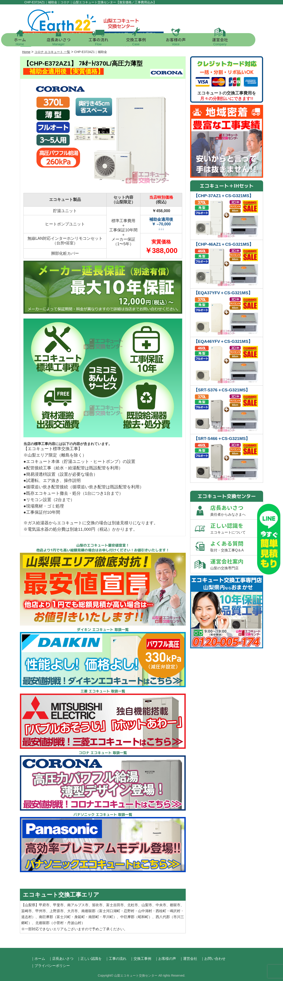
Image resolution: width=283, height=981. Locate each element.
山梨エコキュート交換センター (135, 975)
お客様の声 (189, 41)
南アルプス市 (77, 905)
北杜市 (132, 905)
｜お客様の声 (165, 958)
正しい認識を (236, 528)
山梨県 (30, 905)
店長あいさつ (72, 41)
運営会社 (233, 41)
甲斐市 (58, 905)
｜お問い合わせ (213, 958)
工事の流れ (112, 41)
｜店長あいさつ (61, 958)
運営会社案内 (236, 564)
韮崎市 (26, 911)
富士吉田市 (115, 905)
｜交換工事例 (140, 958)
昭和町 (143, 917)
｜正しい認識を (89, 958)
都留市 (175, 905)
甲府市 (44, 905)
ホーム (33, 41)
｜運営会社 (188, 958)
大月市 (72, 911)
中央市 (161, 905)
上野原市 (57, 911)
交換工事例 (149, 41)
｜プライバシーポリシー (50, 966)
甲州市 (40, 911)
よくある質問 (236, 546)
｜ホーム (38, 958)
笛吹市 (97, 905)
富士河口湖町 (109, 911)
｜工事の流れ (115, 958)
